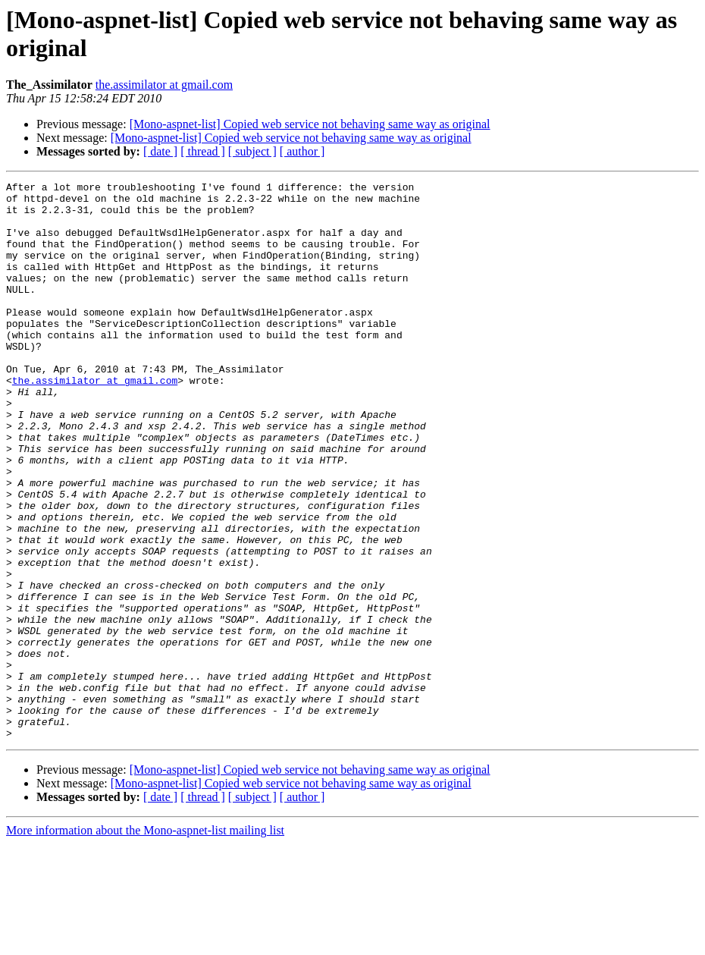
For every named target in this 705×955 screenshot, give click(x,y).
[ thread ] (202, 151)
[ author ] (302, 151)
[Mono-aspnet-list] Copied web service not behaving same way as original (310, 124)
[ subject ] (252, 151)
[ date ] (160, 151)
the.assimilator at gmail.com (164, 84)
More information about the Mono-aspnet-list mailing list (145, 941)
